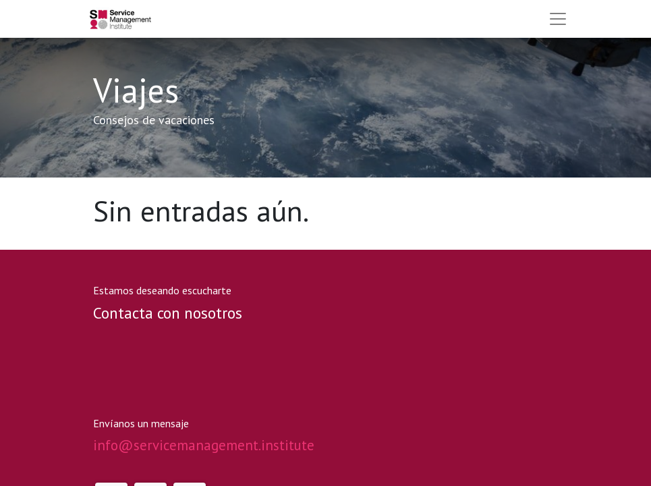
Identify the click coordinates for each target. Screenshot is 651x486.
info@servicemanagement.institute (203, 445)
